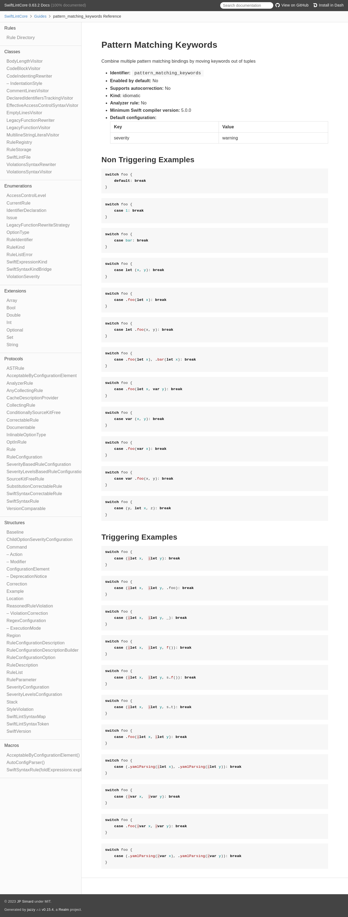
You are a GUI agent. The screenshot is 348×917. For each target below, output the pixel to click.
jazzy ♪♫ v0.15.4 (40, 910)
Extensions (15, 291)
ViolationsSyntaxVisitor (29, 172)
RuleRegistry (19, 142)
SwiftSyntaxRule (23, 501)
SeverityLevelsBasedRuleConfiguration (45, 471)
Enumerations (18, 186)
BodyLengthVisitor (25, 61)
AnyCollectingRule (25, 390)
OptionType (18, 232)
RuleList (15, 672)
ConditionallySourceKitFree (34, 412)
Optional (15, 330)
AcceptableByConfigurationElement (42, 375)
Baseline (15, 532)
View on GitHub (292, 5)
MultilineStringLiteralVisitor (33, 135)
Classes (12, 51)
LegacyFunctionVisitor (28, 127)
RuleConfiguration (24, 457)
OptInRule (17, 442)
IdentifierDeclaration (26, 210)
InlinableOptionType (26, 434)
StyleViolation (20, 709)
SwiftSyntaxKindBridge (29, 269)
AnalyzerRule (20, 383)
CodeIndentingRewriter (29, 76)
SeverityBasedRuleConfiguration (39, 464)
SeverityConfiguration (28, 687)
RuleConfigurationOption (31, 657)
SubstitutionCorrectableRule (34, 486)
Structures (14, 522)
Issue (12, 217)
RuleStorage (19, 149)
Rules (10, 28)
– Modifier (16, 561)
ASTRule (15, 368)
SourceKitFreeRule (25, 479)
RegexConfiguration (26, 620)
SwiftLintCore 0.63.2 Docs (27, 5)
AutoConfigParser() (26, 762)
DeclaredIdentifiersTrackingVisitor (40, 98)
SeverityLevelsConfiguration (34, 694)
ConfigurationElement (28, 569)
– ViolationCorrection (27, 613)
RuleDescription (22, 665)
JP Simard (25, 901)
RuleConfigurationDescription (36, 643)
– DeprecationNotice (27, 576)
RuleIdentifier (20, 239)
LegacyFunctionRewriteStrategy (38, 225)
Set (10, 337)
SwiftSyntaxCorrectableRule (34, 493)
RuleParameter (21, 679)
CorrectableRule (23, 420)
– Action (15, 554)
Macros (11, 745)
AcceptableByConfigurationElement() (43, 755)
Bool (11, 307)
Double (14, 315)
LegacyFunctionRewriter (31, 120)
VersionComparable (26, 508)
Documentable (21, 427)
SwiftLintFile (19, 157)
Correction (17, 584)
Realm (64, 910)
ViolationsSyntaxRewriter (31, 164)
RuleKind (16, 247)
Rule (11, 449)
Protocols (13, 358)
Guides (40, 16)
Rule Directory (21, 37)
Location (15, 598)
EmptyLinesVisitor (24, 112)
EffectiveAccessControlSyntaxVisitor (42, 105)
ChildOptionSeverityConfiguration (40, 539)
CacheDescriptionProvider (32, 398)
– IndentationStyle (24, 83)
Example (15, 591)
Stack (12, 702)
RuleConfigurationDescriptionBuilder (43, 650)
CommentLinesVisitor (28, 90)
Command (17, 547)
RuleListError (20, 254)
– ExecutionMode (24, 628)
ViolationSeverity (23, 276)
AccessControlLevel (26, 195)
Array (12, 300)
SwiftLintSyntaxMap (26, 716)
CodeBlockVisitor (24, 68)
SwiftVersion (19, 731)
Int (9, 322)
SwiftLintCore (16, 16)
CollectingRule (21, 405)
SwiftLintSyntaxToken (28, 724)
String (12, 344)
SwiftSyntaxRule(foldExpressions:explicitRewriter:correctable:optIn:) (74, 770)
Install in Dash (328, 5)
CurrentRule (18, 203)
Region (14, 635)
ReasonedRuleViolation (30, 606)
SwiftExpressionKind (27, 262)
